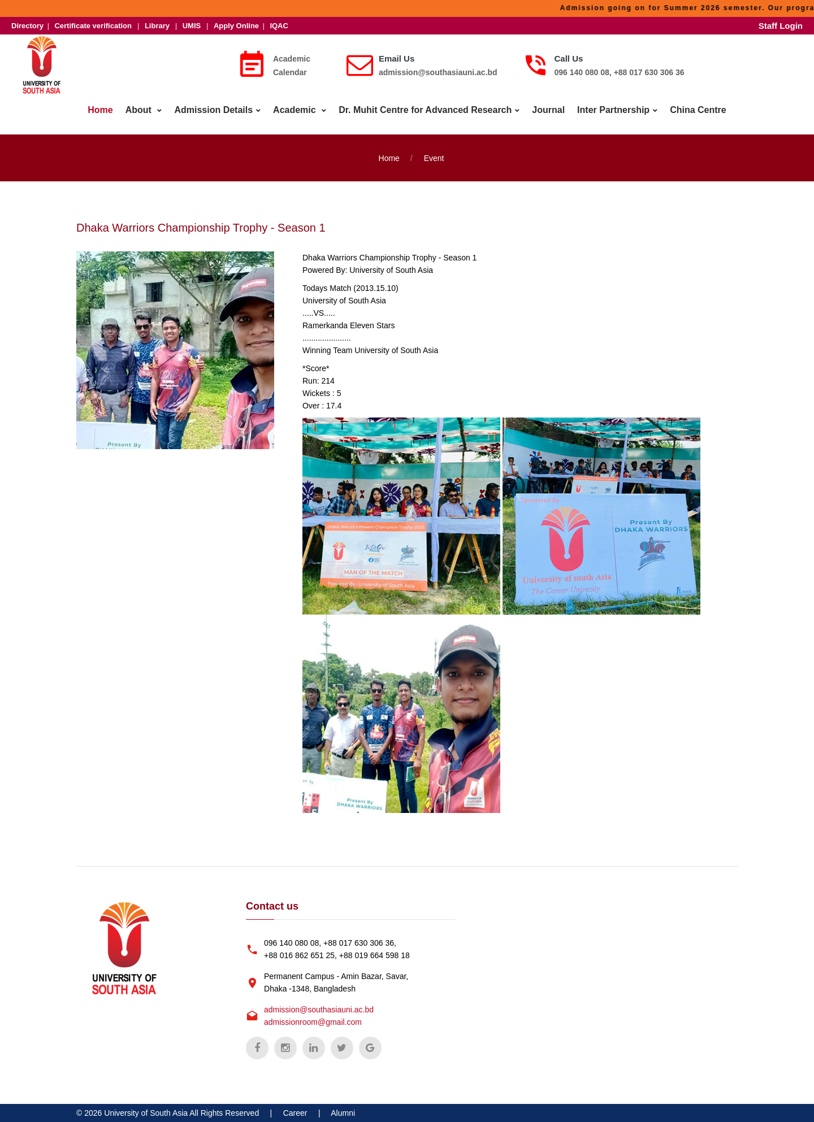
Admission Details (213, 110)
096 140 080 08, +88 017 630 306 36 (620, 72)
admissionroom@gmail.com (313, 1022)
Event (434, 158)
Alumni (343, 1112)
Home (100, 110)
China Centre (698, 110)
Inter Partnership (613, 110)
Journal (548, 110)
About (139, 110)
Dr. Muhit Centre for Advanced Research (425, 110)
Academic (295, 110)
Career (295, 1112)
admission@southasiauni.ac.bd (438, 72)
